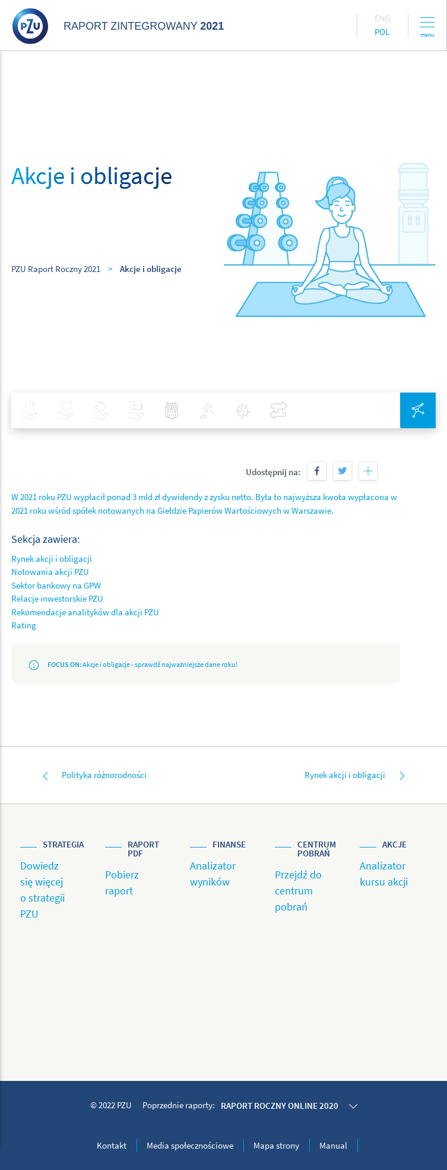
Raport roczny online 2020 (279, 1105)
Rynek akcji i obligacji (51, 558)
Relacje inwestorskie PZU (57, 598)
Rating (23, 625)
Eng (383, 18)
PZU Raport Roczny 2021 (55, 268)
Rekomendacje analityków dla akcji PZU (85, 612)
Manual (333, 1145)
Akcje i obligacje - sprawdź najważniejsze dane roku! (133, 665)
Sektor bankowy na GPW (56, 585)
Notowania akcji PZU (50, 571)
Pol (382, 31)
